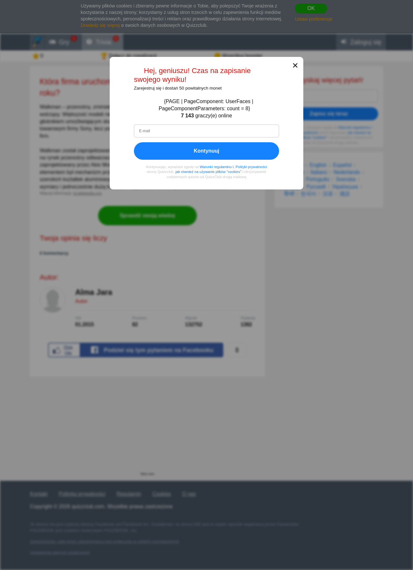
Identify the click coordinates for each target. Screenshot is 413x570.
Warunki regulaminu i (217, 167)
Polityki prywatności (251, 167)
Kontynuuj (206, 151)
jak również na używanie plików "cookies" (208, 172)
